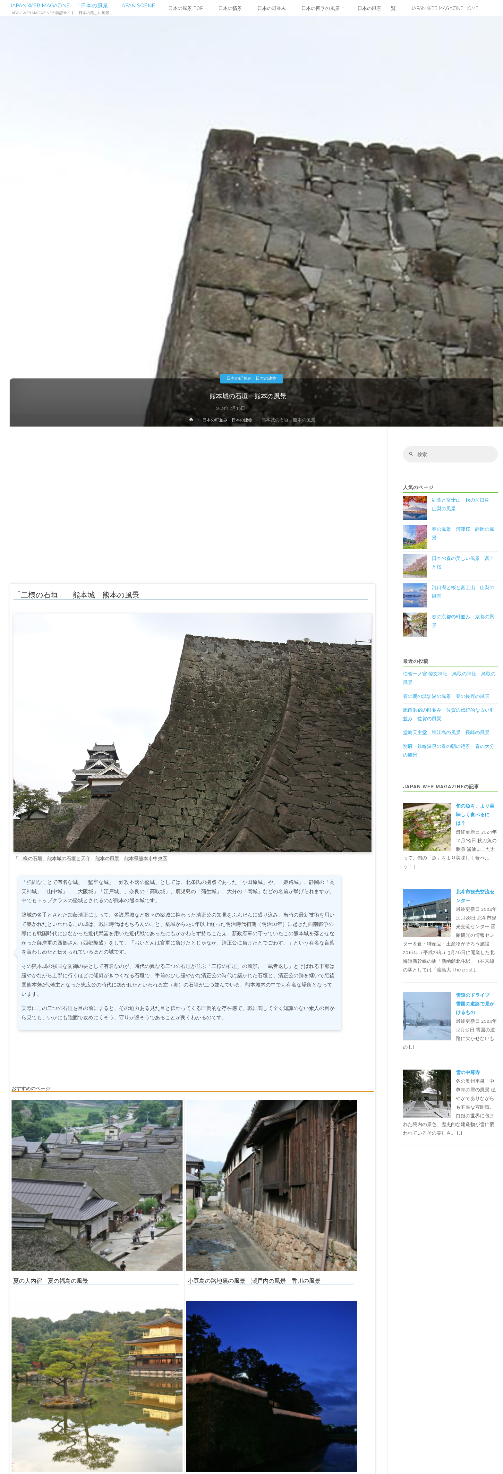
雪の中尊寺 (468, 1073)
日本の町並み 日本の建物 (251, 378)
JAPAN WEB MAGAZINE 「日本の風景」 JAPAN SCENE (88, 5)
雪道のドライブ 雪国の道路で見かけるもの (475, 1004)
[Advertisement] (193, 508)
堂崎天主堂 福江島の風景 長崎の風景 (446, 733)
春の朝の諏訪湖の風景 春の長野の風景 (446, 697)
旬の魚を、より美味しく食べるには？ (475, 814)
